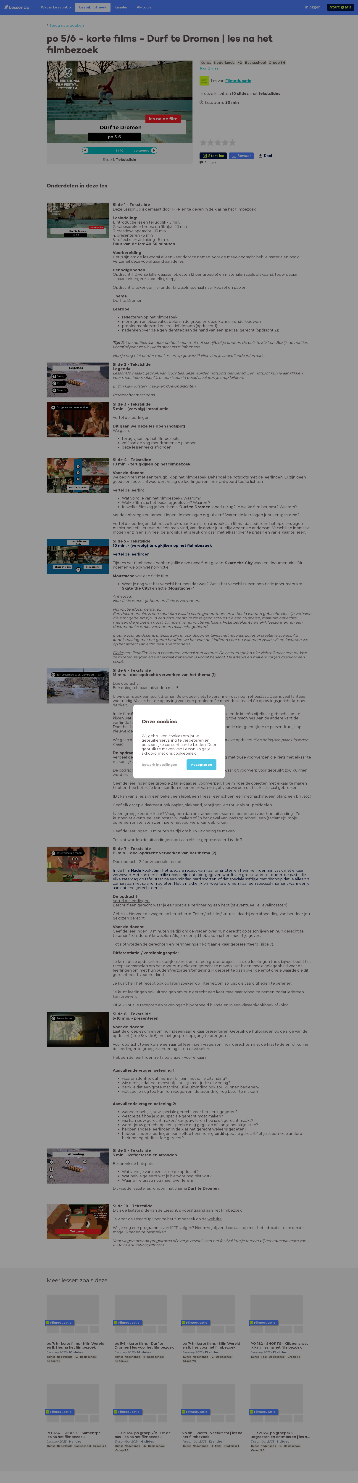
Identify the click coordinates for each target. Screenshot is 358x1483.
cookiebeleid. (185, 753)
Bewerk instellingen (159, 765)
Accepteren (201, 765)
